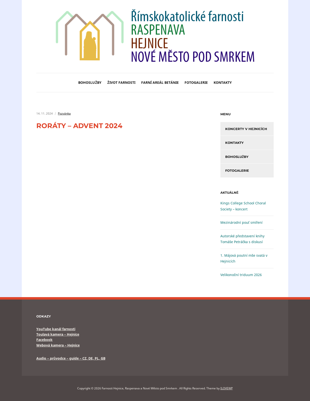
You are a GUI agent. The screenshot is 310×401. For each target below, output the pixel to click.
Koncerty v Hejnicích (246, 129)
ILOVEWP (226, 388)
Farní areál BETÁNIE (160, 82)
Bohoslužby (89, 82)
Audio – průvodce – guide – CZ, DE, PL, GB (70, 358)
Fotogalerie (196, 82)
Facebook (44, 339)
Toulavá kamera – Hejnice (57, 334)
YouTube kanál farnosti (55, 329)
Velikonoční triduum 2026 (241, 274)
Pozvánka (64, 113)
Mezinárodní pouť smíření (241, 222)
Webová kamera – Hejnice (58, 345)
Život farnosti (121, 82)
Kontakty (223, 82)
